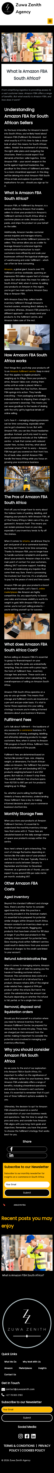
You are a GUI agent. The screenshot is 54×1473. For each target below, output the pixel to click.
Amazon (8, 269)
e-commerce (26, 730)
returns (26, 541)
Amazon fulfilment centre (23, 371)
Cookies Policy (33, 1450)
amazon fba (20, 1205)
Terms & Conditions (19, 1446)
